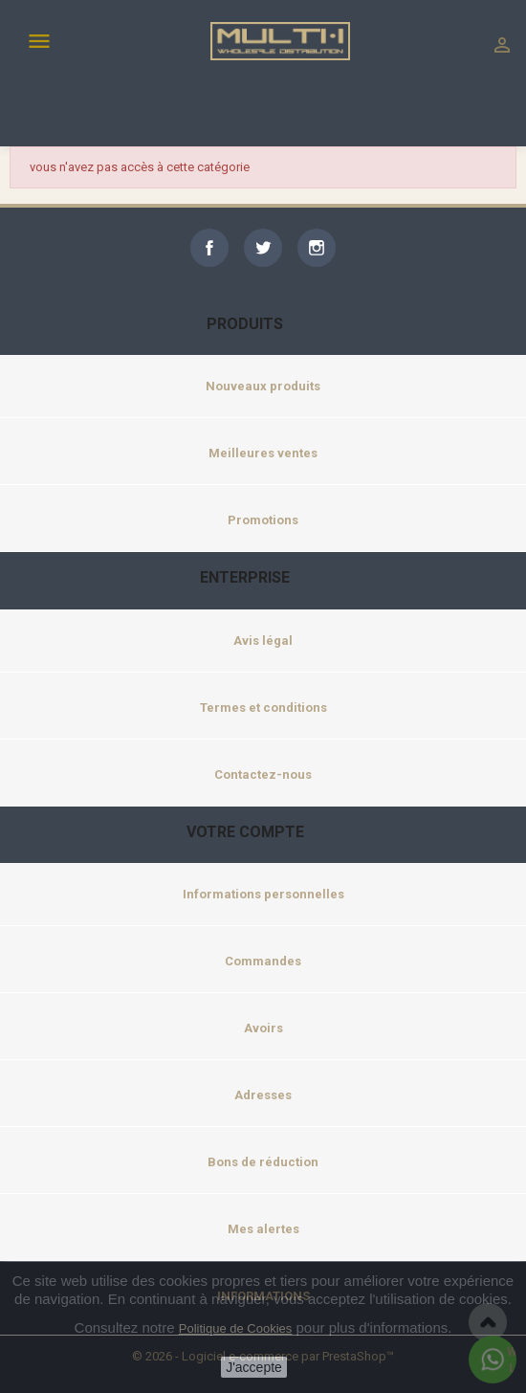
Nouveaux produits (263, 386)
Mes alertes (263, 1229)
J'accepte (254, 1367)
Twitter (263, 248)
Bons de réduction (263, 1162)
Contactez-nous (263, 774)
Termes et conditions (263, 707)
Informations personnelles (263, 894)
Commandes (263, 961)
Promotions (263, 520)
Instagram (316, 248)
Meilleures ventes (263, 453)
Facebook (209, 248)
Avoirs (263, 1028)
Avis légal (263, 640)
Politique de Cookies (236, 1328)
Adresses (263, 1095)
